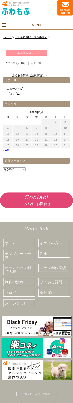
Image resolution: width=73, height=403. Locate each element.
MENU (36, 25)
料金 (43, 254)
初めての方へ (51, 243)
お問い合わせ (16, 303)
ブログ (11, 93)
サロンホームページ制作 (36, 394)
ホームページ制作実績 (18, 269)
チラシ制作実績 (53, 268)
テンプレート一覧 (18, 255)
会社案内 (47, 293)
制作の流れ (14, 282)
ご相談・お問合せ (37, 199)
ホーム (10, 243)
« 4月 (6, 150)
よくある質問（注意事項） (28, 75)
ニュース (12, 88)
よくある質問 (51, 282)
